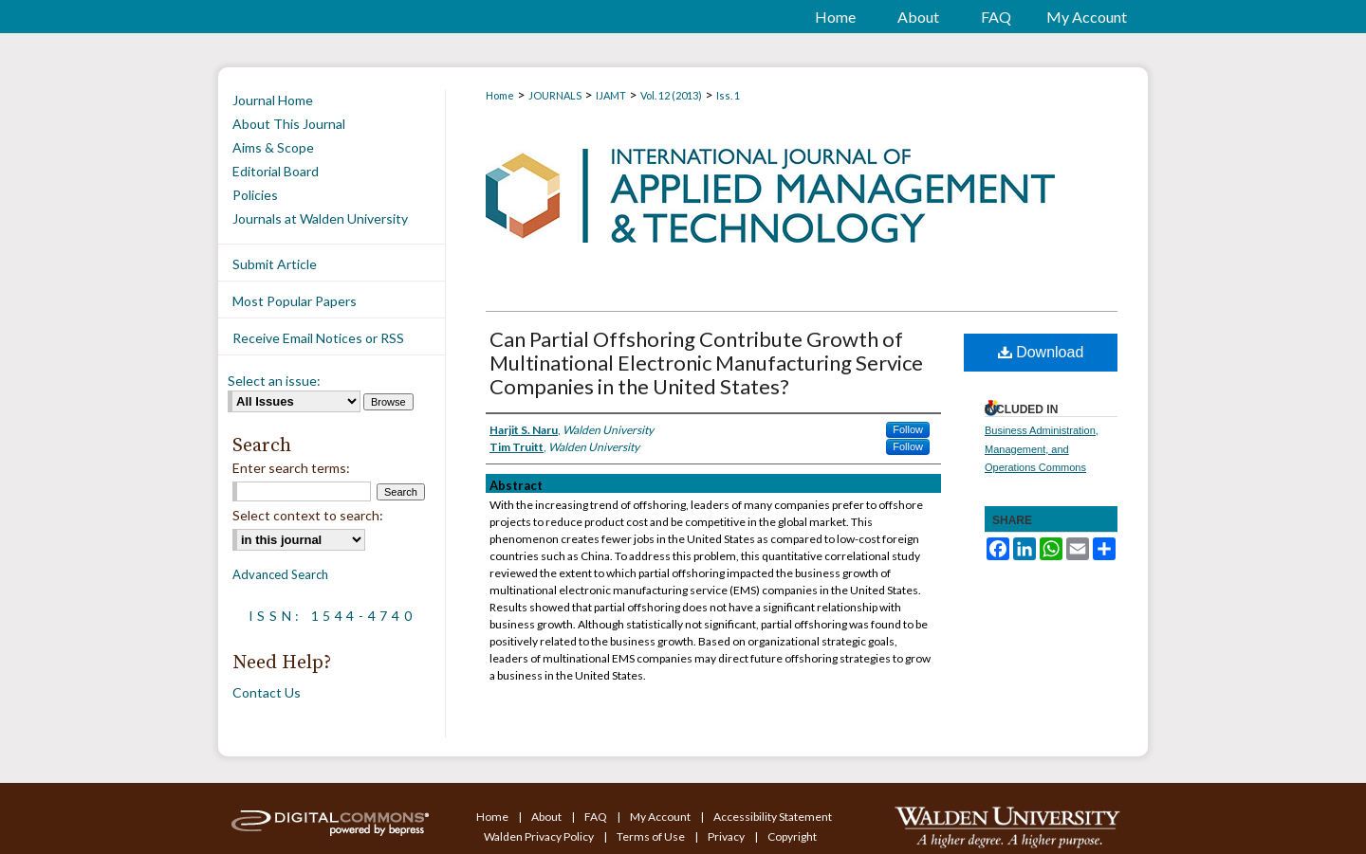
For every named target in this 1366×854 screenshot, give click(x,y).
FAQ (596, 816)
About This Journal (288, 124)
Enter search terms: (291, 468)
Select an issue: (274, 380)
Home (500, 95)
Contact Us (266, 692)
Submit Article (274, 264)
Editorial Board (275, 171)
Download (1041, 352)
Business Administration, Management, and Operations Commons (1041, 449)
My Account (661, 816)
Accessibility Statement (772, 816)
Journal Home (272, 100)
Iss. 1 (728, 95)
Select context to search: (307, 515)
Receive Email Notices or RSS (318, 338)
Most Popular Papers (294, 301)
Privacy (727, 836)
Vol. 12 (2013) (671, 95)
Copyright (792, 836)
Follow (908, 429)
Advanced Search (280, 574)
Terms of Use (652, 836)
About (547, 816)
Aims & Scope (273, 147)
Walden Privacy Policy (540, 836)
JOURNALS (554, 95)
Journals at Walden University (320, 218)
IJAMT (611, 95)
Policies (255, 195)
